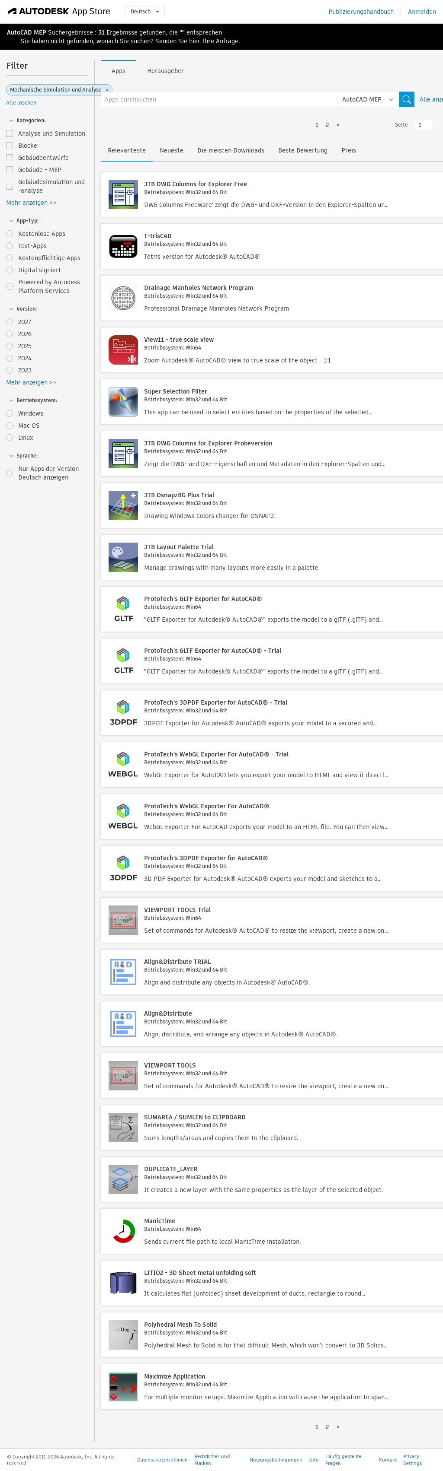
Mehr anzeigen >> (31, 202)
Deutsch (145, 11)
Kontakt (388, 1459)
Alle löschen (21, 102)
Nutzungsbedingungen (276, 1459)
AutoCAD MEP (26, 32)
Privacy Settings (412, 1460)
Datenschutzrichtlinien (162, 1459)
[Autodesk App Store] (59, 11)
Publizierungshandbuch (361, 11)
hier (194, 41)
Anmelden (422, 11)
